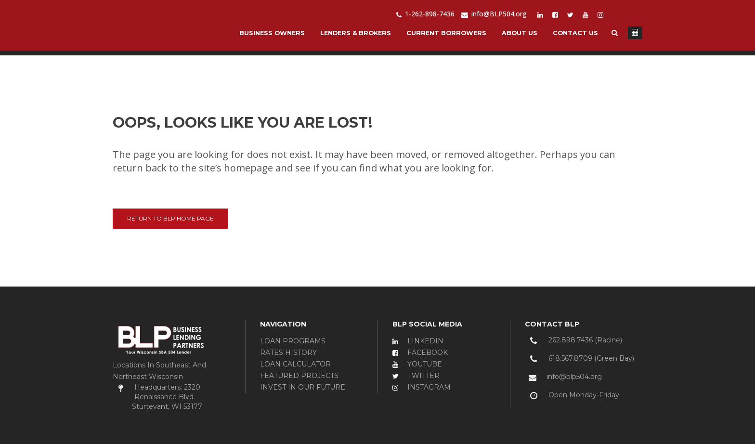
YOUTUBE (417, 364)
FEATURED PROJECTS (299, 376)
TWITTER (416, 375)
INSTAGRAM (421, 387)
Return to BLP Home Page (170, 218)
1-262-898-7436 (425, 13)
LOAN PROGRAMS (292, 341)
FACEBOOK (420, 352)
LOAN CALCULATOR (295, 364)
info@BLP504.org (494, 13)
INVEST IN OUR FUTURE (302, 387)
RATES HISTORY (288, 352)
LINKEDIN (417, 341)
